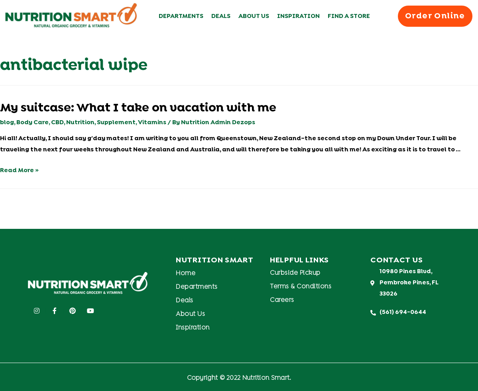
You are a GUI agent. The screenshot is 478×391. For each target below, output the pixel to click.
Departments (181, 16)
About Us (253, 16)
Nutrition (80, 122)
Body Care (32, 122)
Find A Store (349, 16)
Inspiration (298, 16)
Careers (282, 300)
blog (7, 122)
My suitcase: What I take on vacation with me (138, 108)
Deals (220, 16)
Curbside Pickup (295, 273)
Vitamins (152, 122)
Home (185, 274)
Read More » (19, 170)
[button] (435, 16)
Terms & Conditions (300, 287)
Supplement (116, 122)
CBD (57, 122)
